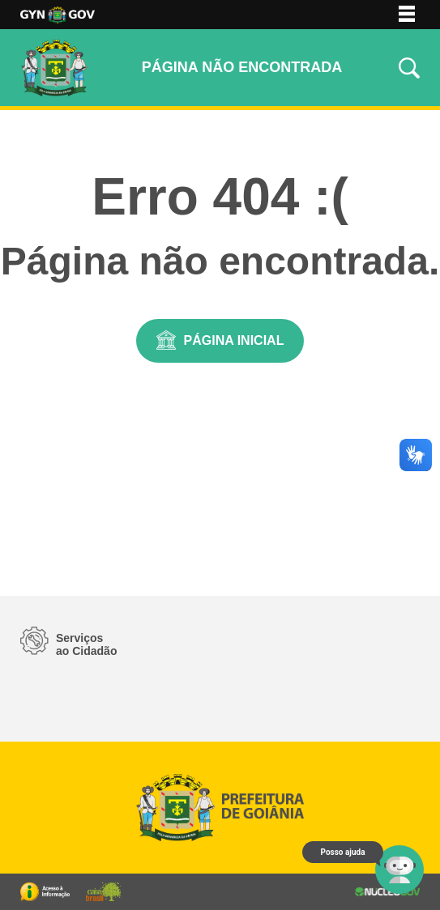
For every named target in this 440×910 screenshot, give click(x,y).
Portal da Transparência (45, 891)
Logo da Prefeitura (57, 14)
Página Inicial (234, 340)
